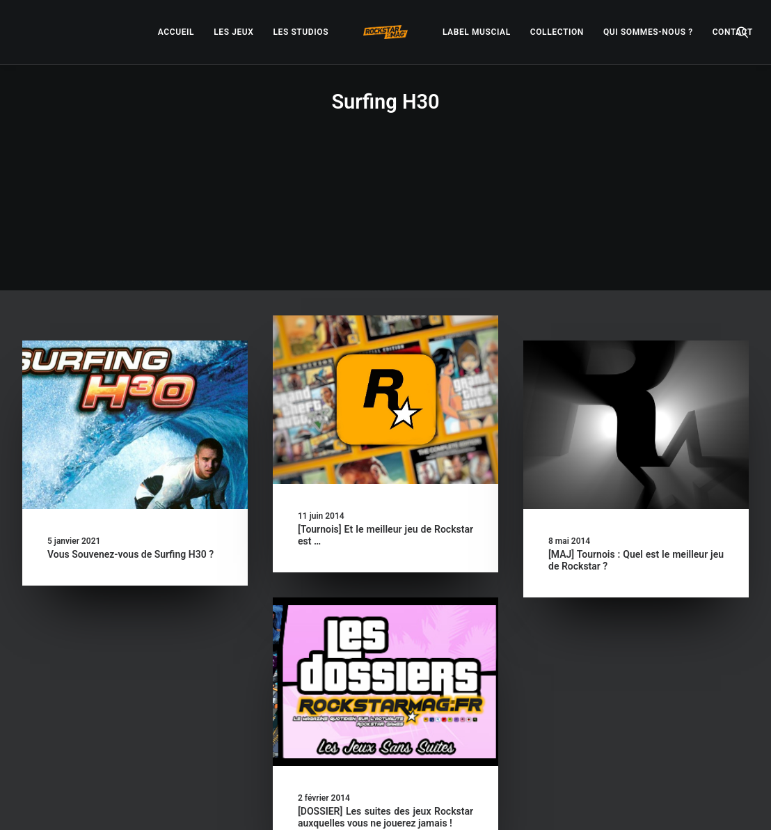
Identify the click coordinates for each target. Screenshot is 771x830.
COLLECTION (557, 32)
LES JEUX (233, 32)
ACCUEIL (176, 32)
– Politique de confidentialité (328, 803)
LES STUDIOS (300, 32)
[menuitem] (176, 32)
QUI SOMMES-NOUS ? (648, 32)
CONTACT (733, 32)
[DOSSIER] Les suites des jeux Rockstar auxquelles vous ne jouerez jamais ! (385, 702)
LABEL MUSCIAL (477, 32)
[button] (742, 32)
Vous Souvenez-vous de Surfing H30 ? (130, 439)
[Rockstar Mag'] (385, 32)
